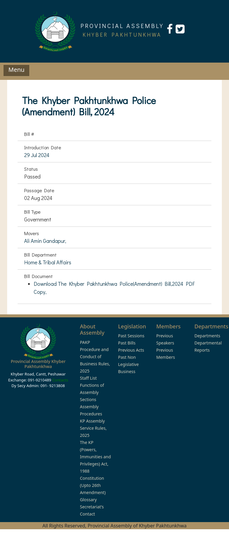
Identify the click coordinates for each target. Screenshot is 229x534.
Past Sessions (131, 336)
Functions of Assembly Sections (92, 392)
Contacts (60, 380)
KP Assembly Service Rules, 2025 (93, 428)
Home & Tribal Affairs (47, 262)
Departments (207, 336)
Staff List (88, 378)
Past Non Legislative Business (128, 364)
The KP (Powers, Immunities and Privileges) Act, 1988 (95, 457)
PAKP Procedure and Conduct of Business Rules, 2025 (95, 356)
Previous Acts (131, 350)
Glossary (88, 499)
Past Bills (126, 343)
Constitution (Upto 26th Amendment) (93, 485)
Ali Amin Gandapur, (45, 240)
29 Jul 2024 (36, 155)
